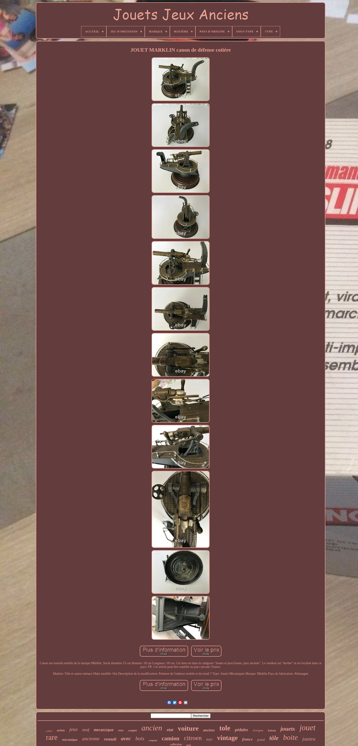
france (247, 739)
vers (121, 730)
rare (52, 737)
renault (110, 739)
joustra (308, 738)
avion (61, 730)
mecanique (103, 730)
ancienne (91, 738)
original (153, 740)
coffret (49, 731)
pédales (241, 729)
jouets (287, 728)
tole (224, 728)
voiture (188, 728)
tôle (274, 738)
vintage (227, 737)
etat (170, 729)
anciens (209, 730)
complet (132, 730)
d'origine (258, 730)
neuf (85, 729)
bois (140, 738)
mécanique (70, 739)
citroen (193, 737)
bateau (272, 730)
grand (261, 739)
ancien (152, 728)
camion (170, 738)
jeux (73, 729)
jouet (308, 727)
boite (290, 737)
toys (209, 739)
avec (126, 738)
